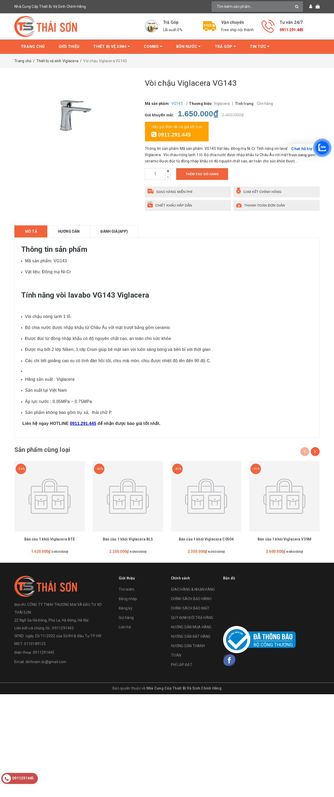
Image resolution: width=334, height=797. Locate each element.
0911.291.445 (291, 30)
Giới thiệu (69, 46)
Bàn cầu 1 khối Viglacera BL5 (128, 539)
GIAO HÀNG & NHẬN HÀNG (193, 589)
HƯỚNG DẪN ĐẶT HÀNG (191, 636)
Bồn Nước (188, 46)
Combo (153, 46)
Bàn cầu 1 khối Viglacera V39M (284, 539)
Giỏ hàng (126, 618)
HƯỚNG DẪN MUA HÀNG (191, 627)
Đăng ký (125, 608)
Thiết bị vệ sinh (111, 46)
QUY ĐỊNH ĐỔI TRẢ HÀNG (192, 618)
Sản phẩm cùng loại (42, 449)
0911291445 (44, 652)
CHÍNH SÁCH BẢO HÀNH (191, 599)
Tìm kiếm (126, 589)
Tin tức (260, 46)
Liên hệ (125, 627)
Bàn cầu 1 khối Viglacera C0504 (206, 539)
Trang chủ (33, 46)
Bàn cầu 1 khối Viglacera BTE (49, 539)
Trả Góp (225, 46)
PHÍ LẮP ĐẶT (181, 665)
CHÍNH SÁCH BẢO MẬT (190, 608)
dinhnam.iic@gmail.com (46, 662)
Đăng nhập (128, 599)
